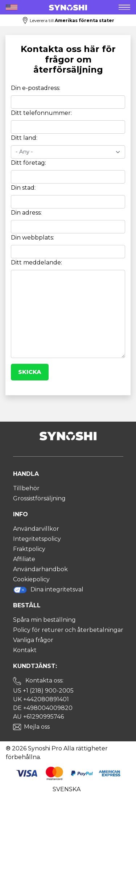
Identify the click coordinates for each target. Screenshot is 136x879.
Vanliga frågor (33, 640)
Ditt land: (24, 137)
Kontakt (25, 650)
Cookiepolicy (31, 579)
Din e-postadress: (35, 88)
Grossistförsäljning (39, 498)
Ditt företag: (28, 162)
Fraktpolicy (29, 549)
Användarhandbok (40, 569)
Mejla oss (37, 726)
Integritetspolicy (37, 538)
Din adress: (26, 212)
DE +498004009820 (43, 708)
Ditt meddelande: (36, 262)
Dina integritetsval (48, 590)
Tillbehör (26, 488)
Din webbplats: (32, 237)
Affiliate (24, 559)
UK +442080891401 (41, 699)
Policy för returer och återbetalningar (68, 629)
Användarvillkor (36, 528)
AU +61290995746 (38, 716)
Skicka (29, 372)
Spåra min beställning (44, 619)
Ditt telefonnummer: (41, 112)
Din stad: (23, 187)
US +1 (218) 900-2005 (43, 690)
